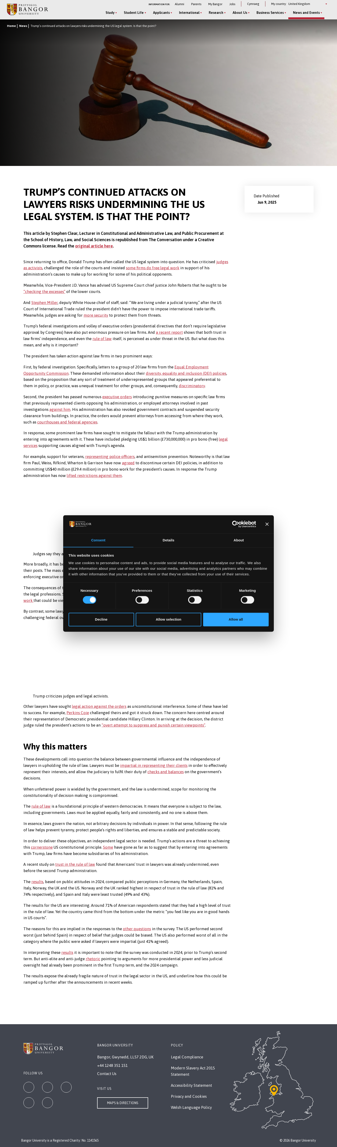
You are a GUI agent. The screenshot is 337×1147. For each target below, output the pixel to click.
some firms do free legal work (152, 268)
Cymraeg (253, 3)
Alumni (179, 4)
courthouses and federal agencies (67, 422)
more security (96, 315)
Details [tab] (168, 540)
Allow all (236, 620)
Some (108, 847)
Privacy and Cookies (189, 1096)
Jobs (232, 4)
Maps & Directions (122, 1103)
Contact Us (106, 1073)
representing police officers (110, 456)
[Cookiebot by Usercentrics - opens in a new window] (235, 524)
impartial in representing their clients (153, 765)
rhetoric (93, 958)
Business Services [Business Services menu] (268, 13)
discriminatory (192, 385)
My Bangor (215, 4)
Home (11, 26)
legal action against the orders (99, 706)
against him (59, 409)
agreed (128, 463)
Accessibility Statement (191, 1085)
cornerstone (42, 847)
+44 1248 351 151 (112, 1065)
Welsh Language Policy (191, 1107)
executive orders (117, 396)
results (37, 881)
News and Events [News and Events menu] (305, 13)
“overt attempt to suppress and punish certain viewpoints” (153, 725)
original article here (94, 246)
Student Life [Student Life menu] (133, 13)
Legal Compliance (187, 1057)
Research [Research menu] (215, 13)
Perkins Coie (77, 712)
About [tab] (239, 540)
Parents (196, 4)
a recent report (169, 332)
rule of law (102, 338)
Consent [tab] (98, 540)
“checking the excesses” (44, 291)
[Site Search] (326, 13)
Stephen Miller (44, 302)
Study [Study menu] (108, 13)
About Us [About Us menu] (238, 13)
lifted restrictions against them (94, 475)
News (23, 26)
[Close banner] (267, 524)
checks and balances (165, 771)
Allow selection (168, 620)
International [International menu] (188, 13)
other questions (137, 928)
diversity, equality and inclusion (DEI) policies (186, 373)
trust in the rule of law (75, 864)
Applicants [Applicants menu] (160, 13)
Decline (101, 620)
